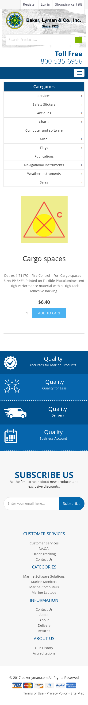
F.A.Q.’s (44, 548)
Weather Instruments (44, 173)
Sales (44, 182)
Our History (44, 648)
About (44, 614)
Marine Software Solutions (44, 576)
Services (44, 96)
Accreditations (44, 653)
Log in (45, 4)
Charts (44, 121)
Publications (44, 156)
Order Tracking (44, 554)
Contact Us (44, 559)
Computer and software (44, 130)
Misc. (44, 139)
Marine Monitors (44, 581)
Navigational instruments (44, 165)
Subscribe (71, 503)
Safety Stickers (44, 104)
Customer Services (44, 543)
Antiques (44, 113)
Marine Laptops (44, 592)
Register (29, 4)
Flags (44, 147)
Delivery (44, 625)
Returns (44, 631)
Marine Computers (44, 587)
